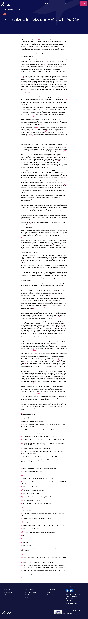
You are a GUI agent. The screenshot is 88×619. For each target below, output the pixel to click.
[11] (26, 114)
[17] (46, 131)
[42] (34, 383)
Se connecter (50, 595)
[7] (29, 93)
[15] (22, 471)
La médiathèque (64, 4)
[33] (22, 535)
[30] (22, 525)
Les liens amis (28, 597)
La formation (54, 4)
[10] (61, 109)
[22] (58, 161)
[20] (32, 136)
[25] (64, 177)
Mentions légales (51, 589)
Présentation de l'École (42, 4)
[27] (31, 200)
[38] (34, 350)
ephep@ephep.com (71, 604)
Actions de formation (67, 613)
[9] (29, 104)
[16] (53, 129)
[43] (22, 574)
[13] (51, 121)
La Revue (74, 4)
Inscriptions (28, 587)
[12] (34, 116)
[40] (22, 562)
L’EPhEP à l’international (30, 592)
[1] (21, 403)
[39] (59, 360)
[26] (64, 184)
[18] (47, 132)
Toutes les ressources (13, 9)
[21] (21, 493)
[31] (21, 529)
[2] (38, 40)
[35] (60, 317)
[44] (51, 399)
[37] (22, 549)
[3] (47, 61)
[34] (34, 308)
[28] (31, 224)
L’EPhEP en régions (29, 595)
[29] (22, 522)
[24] (48, 174)
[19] (32, 134)
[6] (35, 83)
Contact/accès (29, 589)
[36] (61, 325)
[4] (44, 64)
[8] (66, 99)
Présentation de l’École (9, 587)
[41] (22, 565)
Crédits (49, 592)
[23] (22, 500)
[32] (31, 280)
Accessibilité (50, 587)
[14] (41, 124)
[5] (23, 78)
